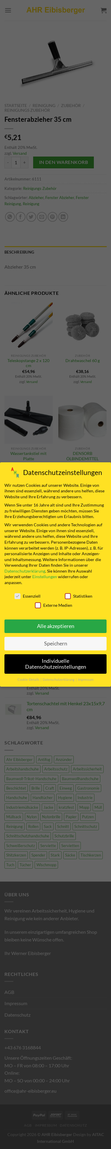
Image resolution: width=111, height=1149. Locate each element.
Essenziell (28, 595)
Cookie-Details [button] (28, 678)
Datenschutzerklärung (24, 569)
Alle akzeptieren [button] (55, 625)
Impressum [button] (86, 678)
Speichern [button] (55, 642)
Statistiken (78, 595)
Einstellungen (44, 575)
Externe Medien (53, 604)
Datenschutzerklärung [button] (59, 678)
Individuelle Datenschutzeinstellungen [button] (55, 663)
